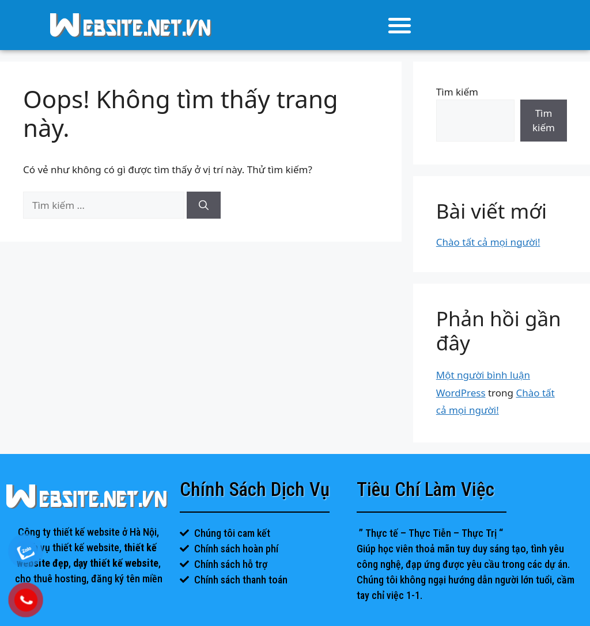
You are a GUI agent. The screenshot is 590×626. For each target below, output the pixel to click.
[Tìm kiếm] (204, 205)
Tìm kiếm (457, 91)
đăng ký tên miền (126, 578)
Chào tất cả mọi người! (488, 242)
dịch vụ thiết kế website (69, 547)
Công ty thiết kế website (69, 532)
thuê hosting (59, 578)
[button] (400, 25)
